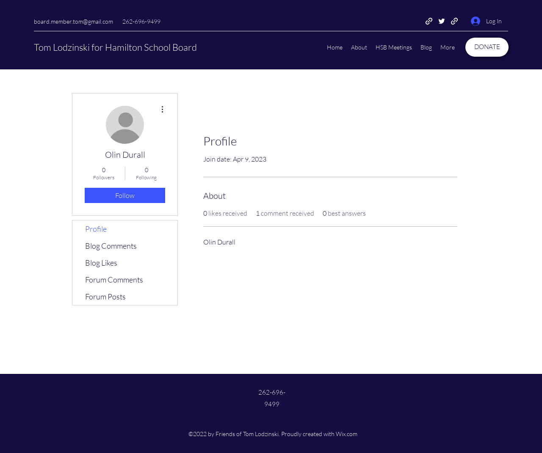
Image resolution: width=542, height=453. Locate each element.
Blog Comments (111, 245)
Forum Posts (105, 296)
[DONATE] (487, 47)
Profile (96, 228)
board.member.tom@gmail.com (73, 21)
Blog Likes (101, 262)
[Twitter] (441, 21)
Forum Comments (114, 279)
